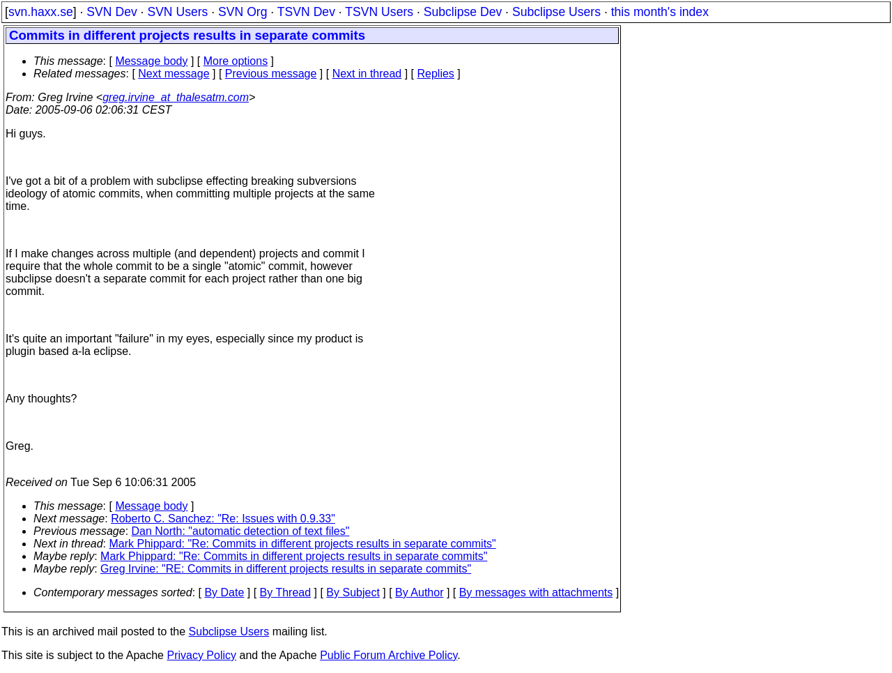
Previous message (271, 74)
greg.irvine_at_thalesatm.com (175, 97)
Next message (173, 74)
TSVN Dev (306, 12)
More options (235, 61)
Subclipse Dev (463, 12)
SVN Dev (111, 12)
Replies (435, 74)
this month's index (660, 12)
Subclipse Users (556, 12)
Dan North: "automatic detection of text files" (241, 531)
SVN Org (242, 12)
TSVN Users (379, 12)
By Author (419, 592)
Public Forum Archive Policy (388, 655)
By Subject (352, 592)
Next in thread (367, 74)
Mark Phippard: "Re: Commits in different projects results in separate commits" (302, 544)
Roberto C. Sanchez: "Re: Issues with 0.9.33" (223, 518)
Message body (151, 61)
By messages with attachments (536, 592)
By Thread (286, 592)
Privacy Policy (201, 655)
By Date (224, 592)
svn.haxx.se (40, 12)
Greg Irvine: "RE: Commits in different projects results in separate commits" (285, 569)
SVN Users (177, 12)
